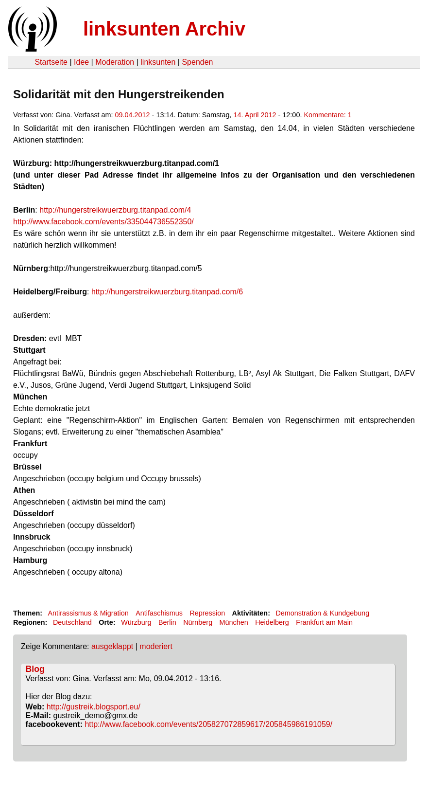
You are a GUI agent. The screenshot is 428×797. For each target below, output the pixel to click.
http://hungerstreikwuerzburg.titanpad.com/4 (115, 210)
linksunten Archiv (164, 28)
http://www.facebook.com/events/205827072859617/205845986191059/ (208, 724)
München (234, 622)
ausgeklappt (112, 646)
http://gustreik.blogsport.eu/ (93, 707)
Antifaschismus (159, 613)
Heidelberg (272, 622)
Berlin (167, 622)
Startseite (51, 62)
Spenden (197, 62)
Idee (81, 62)
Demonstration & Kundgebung (322, 613)
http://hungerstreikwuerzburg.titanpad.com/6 (167, 292)
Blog (35, 669)
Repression (207, 613)
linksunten (157, 62)
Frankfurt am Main (324, 622)
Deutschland (72, 622)
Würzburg (136, 622)
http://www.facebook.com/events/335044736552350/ (103, 221)
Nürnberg (197, 622)
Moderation (114, 62)
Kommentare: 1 (327, 115)
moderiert (155, 646)
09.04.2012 (132, 115)
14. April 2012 (255, 115)
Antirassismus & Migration (88, 613)
